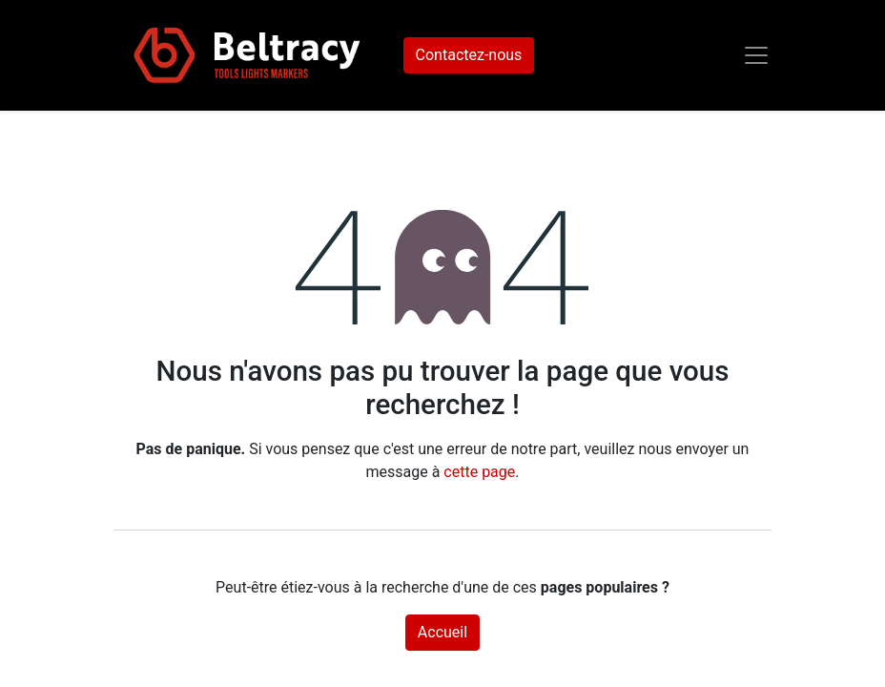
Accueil (442, 632)
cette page (479, 472)
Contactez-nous (469, 55)
